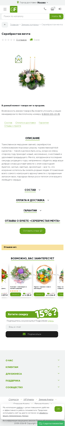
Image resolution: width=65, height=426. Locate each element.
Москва (42, 3)
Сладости (13, 400)
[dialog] (45, 9)
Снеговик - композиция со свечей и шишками (18, 287)
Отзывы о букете (12, 126)
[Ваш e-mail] (32, 327)
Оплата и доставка (25, 123)
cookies (20, 407)
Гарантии (44, 123)
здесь (51, 321)
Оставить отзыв (32, 231)
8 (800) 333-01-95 (51, 114)
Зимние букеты (46, 400)
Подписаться (32, 334)
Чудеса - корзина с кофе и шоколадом (42, 287)
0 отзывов (21, 40)
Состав (8, 123)
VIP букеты (28, 400)
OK (58, 409)
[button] (51, 423)
